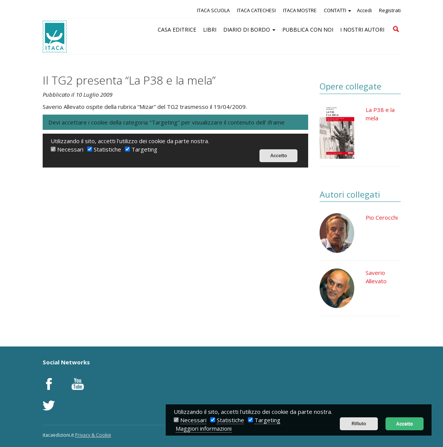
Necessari (193, 420)
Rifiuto (359, 423)
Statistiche (230, 420)
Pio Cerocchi (382, 217)
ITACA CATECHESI (256, 10)
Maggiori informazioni (204, 428)
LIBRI (209, 29)
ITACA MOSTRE (300, 10)
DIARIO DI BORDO (249, 29)
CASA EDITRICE (177, 29)
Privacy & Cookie (93, 435)
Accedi (364, 10)
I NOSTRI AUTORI (362, 29)
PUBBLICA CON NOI (307, 29)
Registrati (390, 10)
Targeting (267, 420)
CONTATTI (337, 10)
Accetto (404, 423)
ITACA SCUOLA (213, 10)
